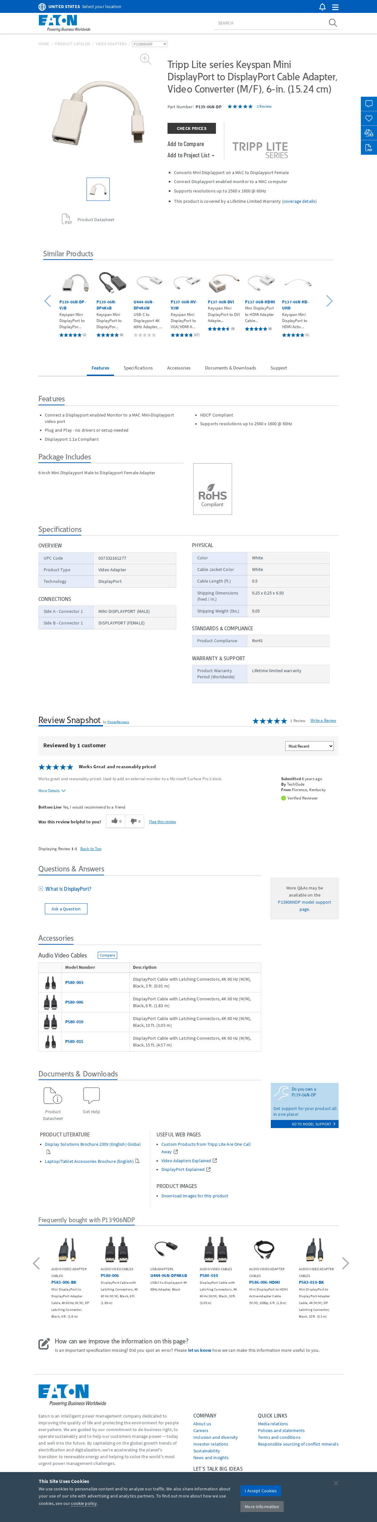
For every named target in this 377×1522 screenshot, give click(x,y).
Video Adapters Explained (186, 1161)
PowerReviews (118, 722)
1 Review (264, 106)
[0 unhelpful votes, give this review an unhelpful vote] (134, 821)
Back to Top (91, 848)
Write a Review (323, 720)
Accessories (179, 368)
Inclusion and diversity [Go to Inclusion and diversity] (215, 1437)
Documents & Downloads (230, 368)
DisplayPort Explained (183, 1169)
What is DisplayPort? (67, 889)
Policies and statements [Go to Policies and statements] (281, 1430)
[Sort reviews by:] (309, 746)
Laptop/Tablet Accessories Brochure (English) (89, 1161)
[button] (335, 7)
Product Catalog (72, 43)
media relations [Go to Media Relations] (273, 1424)
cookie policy (84, 1503)
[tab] (150, 889)
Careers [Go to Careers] (200, 1430)
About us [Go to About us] (202, 1424)
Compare (107, 955)
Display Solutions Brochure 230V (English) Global (93, 1144)
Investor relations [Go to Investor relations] (211, 1444)
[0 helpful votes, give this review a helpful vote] (115, 821)
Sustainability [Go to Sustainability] (206, 1451)
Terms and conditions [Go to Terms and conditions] (279, 1437)
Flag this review (162, 821)
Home (43, 43)
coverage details (299, 201)
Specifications (138, 368)
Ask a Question (66, 909)
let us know (200, 1350)
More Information (262, 1506)
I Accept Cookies (261, 1491)
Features (100, 368)
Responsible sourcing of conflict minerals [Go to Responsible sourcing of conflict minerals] (298, 1444)
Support (278, 368)
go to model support (313, 1124)
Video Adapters (111, 43)
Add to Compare (186, 143)
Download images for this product (194, 1196)
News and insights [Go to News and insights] (211, 1457)
